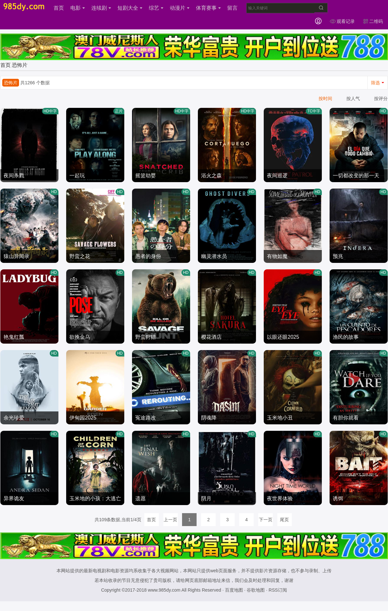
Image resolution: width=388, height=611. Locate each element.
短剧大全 (129, 8)
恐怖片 (19, 65)
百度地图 (234, 590)
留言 (232, 8)
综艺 (156, 8)
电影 (77, 8)
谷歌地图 (256, 590)
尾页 (284, 519)
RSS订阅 (278, 590)
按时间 (325, 98)
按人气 (353, 98)
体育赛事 (208, 8)
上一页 (170, 519)
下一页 (265, 519)
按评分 (381, 98)
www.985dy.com (164, 590)
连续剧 (101, 8)
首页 (59, 8)
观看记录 (342, 21)
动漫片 (179, 8)
